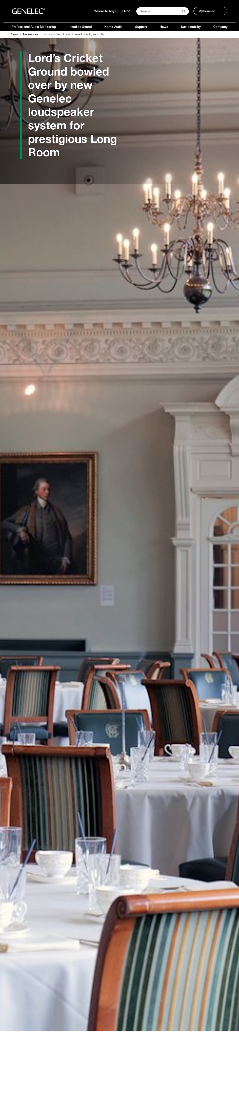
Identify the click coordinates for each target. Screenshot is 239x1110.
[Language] (126, 11)
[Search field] (162, 11)
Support (141, 27)
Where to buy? (105, 11)
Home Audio (113, 27)
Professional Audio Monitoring (33, 27)
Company (220, 27)
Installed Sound (80, 27)
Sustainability (191, 27)
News (164, 27)
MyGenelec (206, 11)
